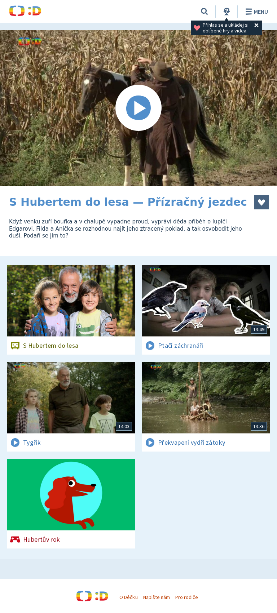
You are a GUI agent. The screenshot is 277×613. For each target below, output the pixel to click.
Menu (255, 11)
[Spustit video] (138, 108)
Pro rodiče (186, 597)
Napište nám (156, 597)
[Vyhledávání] (204, 11)
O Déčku (128, 597)
